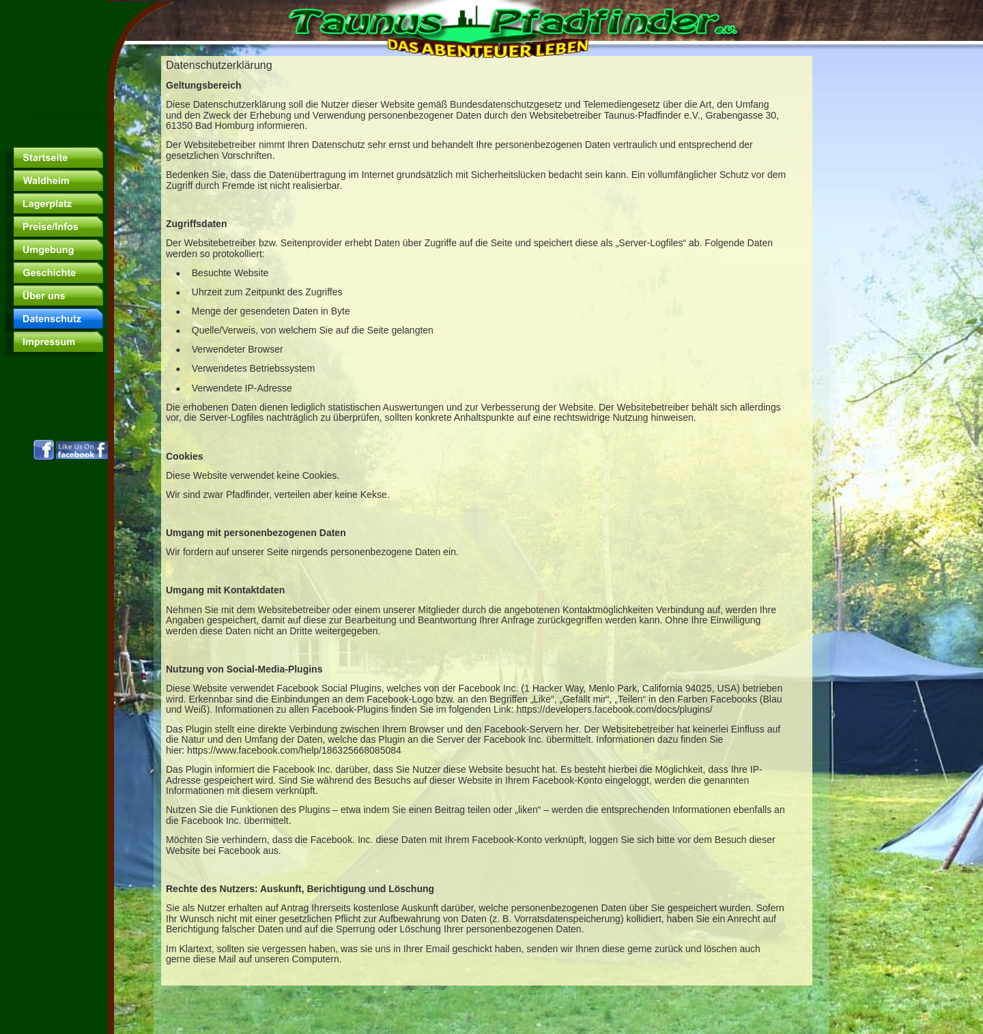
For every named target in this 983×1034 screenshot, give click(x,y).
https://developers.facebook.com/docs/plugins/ (614, 709)
